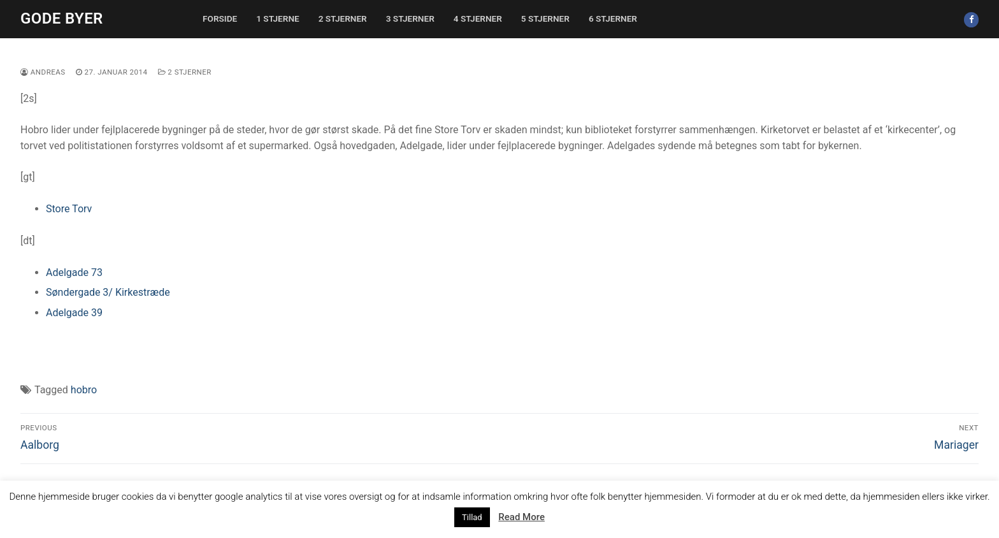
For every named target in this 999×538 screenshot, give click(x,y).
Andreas (43, 72)
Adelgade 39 (74, 313)
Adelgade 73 (74, 272)
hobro (84, 390)
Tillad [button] (472, 517)
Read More (521, 517)
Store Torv (69, 209)
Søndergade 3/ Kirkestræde (108, 292)
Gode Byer (61, 18)
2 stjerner (185, 72)
